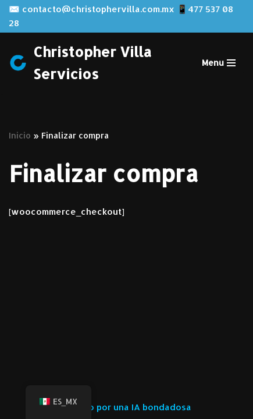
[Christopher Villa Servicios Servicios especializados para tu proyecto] (92, 63)
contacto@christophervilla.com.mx (98, 9)
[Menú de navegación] (218, 63)
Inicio (20, 135)
